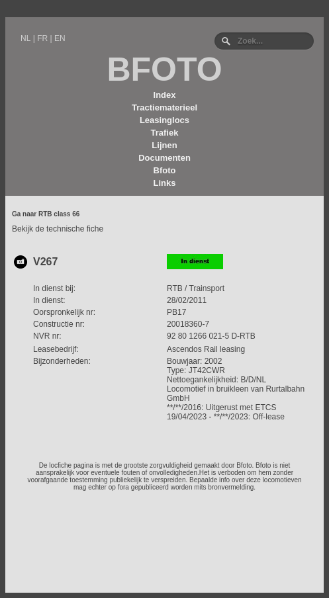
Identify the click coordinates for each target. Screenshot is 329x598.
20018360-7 (188, 324)
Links (165, 183)
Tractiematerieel (164, 107)
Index (165, 95)
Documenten (164, 158)
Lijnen (164, 145)
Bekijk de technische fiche (57, 229)
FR (42, 38)
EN (60, 38)
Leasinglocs (164, 120)
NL (25, 38)
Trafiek (165, 133)
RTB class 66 (58, 214)
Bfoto (165, 170)
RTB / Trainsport (195, 288)
